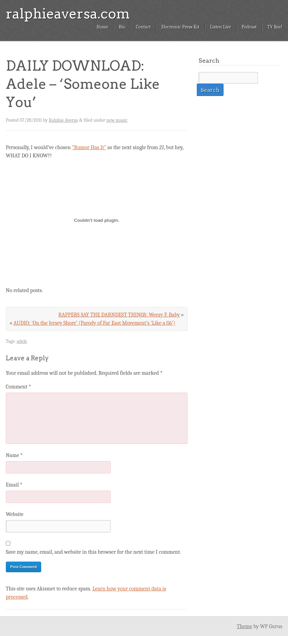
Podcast (249, 27)
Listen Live (220, 27)
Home (102, 27)
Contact (143, 27)
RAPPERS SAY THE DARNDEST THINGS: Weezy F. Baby (119, 315)
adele (22, 341)
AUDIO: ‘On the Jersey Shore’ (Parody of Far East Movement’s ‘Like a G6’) (94, 323)
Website (14, 514)
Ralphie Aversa (63, 120)
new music (116, 120)
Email (14, 485)
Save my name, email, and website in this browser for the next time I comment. (93, 552)
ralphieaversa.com (68, 13)
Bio (122, 27)
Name (14, 455)
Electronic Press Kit (180, 27)
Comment (18, 387)
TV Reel (274, 27)
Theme (244, 626)
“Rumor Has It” (89, 147)
